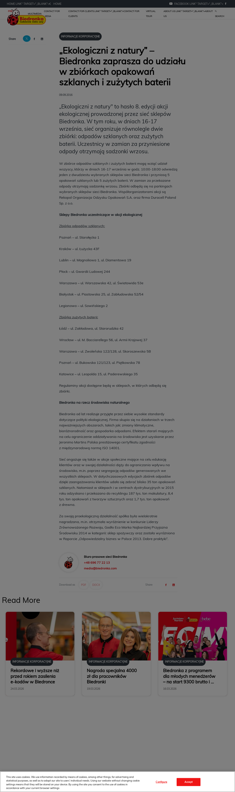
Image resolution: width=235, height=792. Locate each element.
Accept (188, 781)
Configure (161, 781)
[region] (117, 781)
